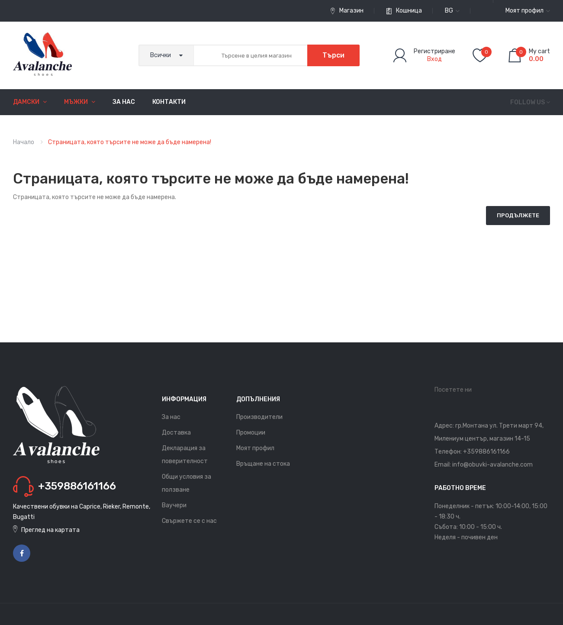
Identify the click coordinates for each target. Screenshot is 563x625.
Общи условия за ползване (186, 483)
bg (452, 10)
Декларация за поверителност (185, 455)
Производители (259, 417)
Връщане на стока (263, 463)
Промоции (250, 432)
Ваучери (174, 505)
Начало (23, 142)
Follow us (527, 102)
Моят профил (255, 448)
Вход (434, 59)
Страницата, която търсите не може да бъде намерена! (129, 142)
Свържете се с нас (189, 521)
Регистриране (434, 51)
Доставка (176, 432)
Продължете (518, 215)
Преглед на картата (50, 530)
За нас (171, 417)
